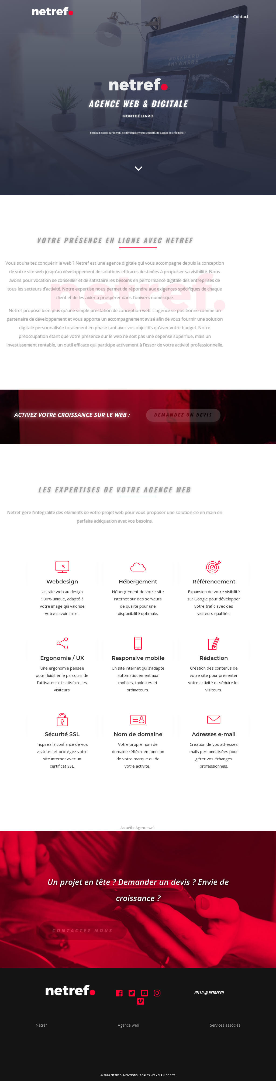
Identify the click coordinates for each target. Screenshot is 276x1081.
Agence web (146, 827)
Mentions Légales (136, 1075)
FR (153, 1075)
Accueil (126, 827)
